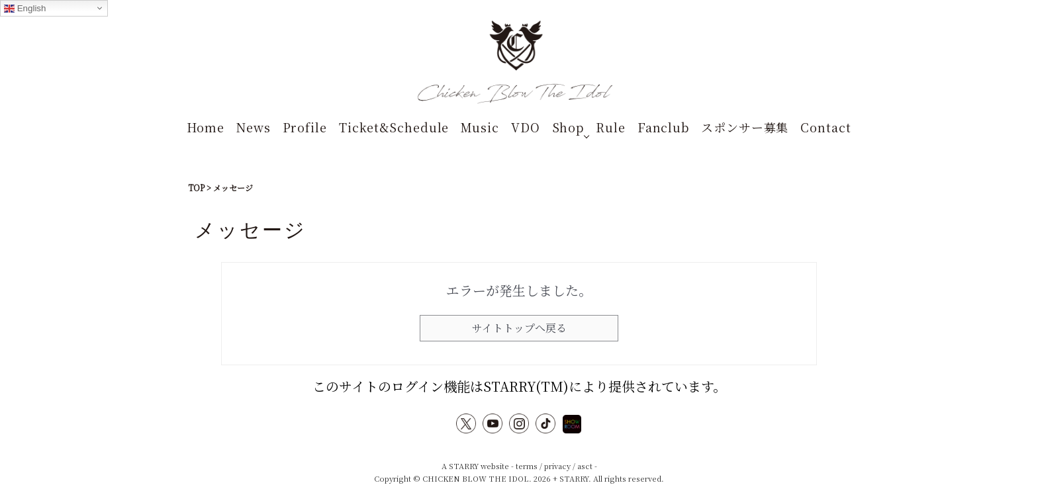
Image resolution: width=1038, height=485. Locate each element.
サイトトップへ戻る (519, 327)
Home (205, 127)
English (25, 8)
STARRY (464, 466)
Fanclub (663, 127)
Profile (305, 127)
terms (527, 466)
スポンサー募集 (744, 127)
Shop (568, 127)
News (253, 127)
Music (480, 127)
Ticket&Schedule (394, 127)
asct (584, 466)
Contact (825, 127)
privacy (557, 466)
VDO (525, 127)
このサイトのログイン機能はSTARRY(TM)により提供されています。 (519, 386)
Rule (611, 127)
